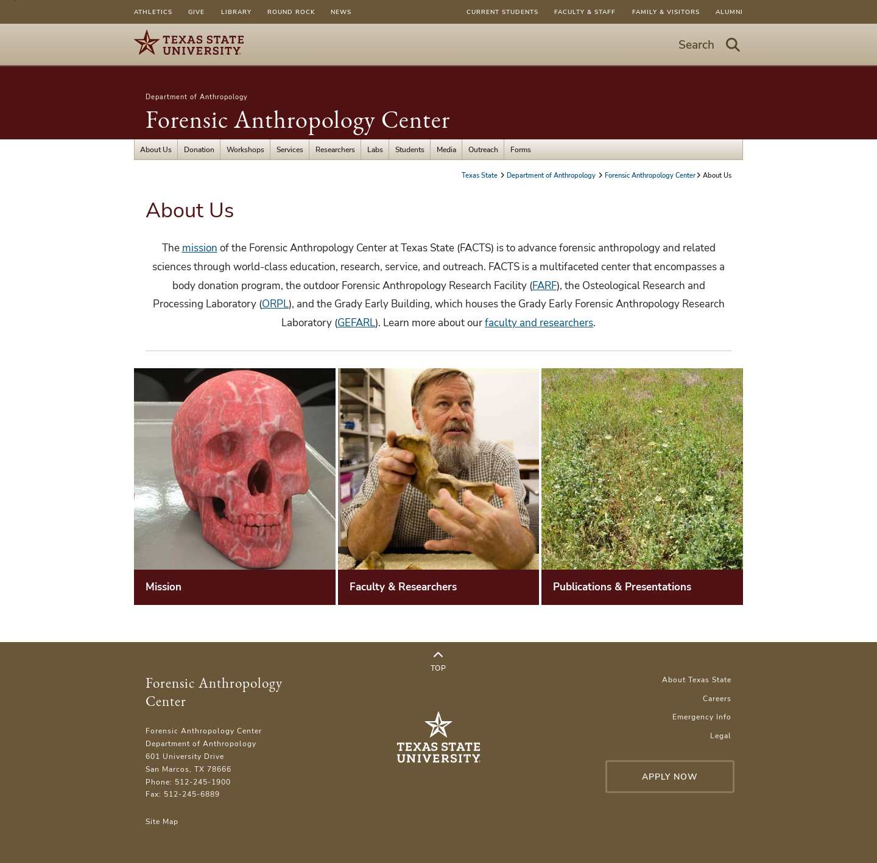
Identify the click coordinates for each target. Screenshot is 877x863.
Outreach (483, 149)
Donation (199, 149)
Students (409, 149)
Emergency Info (701, 716)
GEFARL (356, 323)
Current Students (502, 11)
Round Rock (291, 11)
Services (289, 149)
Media (446, 149)
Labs (375, 149)
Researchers (335, 149)
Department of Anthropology (197, 97)
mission (199, 248)
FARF (544, 286)
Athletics (153, 11)
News (341, 11)
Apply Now (670, 777)
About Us (156, 149)
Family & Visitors (666, 11)
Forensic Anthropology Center (298, 119)
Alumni (729, 11)
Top (438, 661)
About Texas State (696, 679)
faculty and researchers (539, 323)
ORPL (275, 304)
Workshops (245, 149)
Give (196, 11)
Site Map (162, 821)
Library (236, 11)
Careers (717, 698)
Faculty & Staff (585, 11)
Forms (520, 149)
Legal (720, 735)
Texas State (480, 175)
